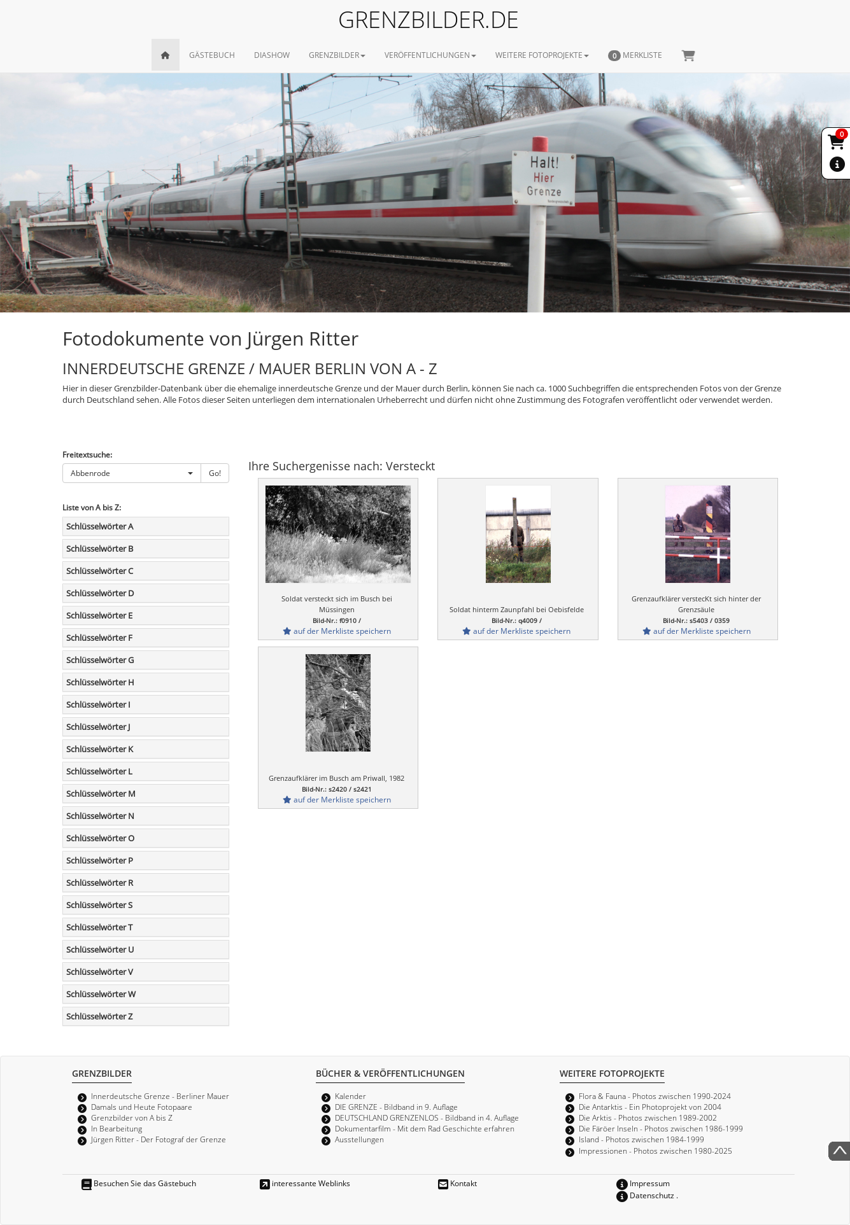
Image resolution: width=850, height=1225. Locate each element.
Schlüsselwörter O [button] (100, 838)
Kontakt (457, 1183)
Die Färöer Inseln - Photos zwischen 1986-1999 (661, 1128)
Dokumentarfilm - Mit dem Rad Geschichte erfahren (424, 1128)
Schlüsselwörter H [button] (100, 682)
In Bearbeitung (116, 1128)
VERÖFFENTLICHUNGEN (430, 55)
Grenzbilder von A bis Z (132, 1117)
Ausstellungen (359, 1139)
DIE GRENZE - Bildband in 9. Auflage (396, 1107)
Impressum (643, 1183)
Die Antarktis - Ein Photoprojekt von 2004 (650, 1107)
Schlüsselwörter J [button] (98, 726)
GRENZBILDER (337, 55)
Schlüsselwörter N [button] (100, 816)
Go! (215, 473)
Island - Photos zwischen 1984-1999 (641, 1139)
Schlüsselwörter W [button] (101, 994)
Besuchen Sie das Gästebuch (138, 1183)
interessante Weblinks (305, 1183)
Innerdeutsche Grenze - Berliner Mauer (160, 1096)
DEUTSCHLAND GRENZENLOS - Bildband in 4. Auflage (427, 1117)
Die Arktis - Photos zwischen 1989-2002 (648, 1117)
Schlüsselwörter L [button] (99, 771)
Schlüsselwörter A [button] (99, 526)
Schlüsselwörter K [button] (99, 749)
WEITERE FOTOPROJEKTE (542, 55)
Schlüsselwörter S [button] (99, 905)
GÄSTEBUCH (212, 55)
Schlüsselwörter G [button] (100, 660)
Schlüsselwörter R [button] (99, 882)
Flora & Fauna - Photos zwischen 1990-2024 (655, 1096)
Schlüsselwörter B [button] (99, 548)
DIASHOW (272, 55)
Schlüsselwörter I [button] (98, 704)
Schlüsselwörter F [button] (99, 637)
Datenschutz (645, 1195)
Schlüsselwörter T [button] (99, 927)
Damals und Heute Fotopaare (141, 1107)
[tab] (146, 526)
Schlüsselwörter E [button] (99, 615)
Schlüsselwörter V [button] (99, 971)
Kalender (350, 1096)
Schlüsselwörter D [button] (100, 593)
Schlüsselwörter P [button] (99, 860)
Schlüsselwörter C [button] (99, 571)
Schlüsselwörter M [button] (101, 793)
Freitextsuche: (87, 454)
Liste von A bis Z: (91, 507)
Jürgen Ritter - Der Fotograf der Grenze (158, 1139)
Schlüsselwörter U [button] (100, 949)
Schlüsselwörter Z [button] (99, 1016)
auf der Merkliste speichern (337, 631)
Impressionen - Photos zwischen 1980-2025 (655, 1150)
